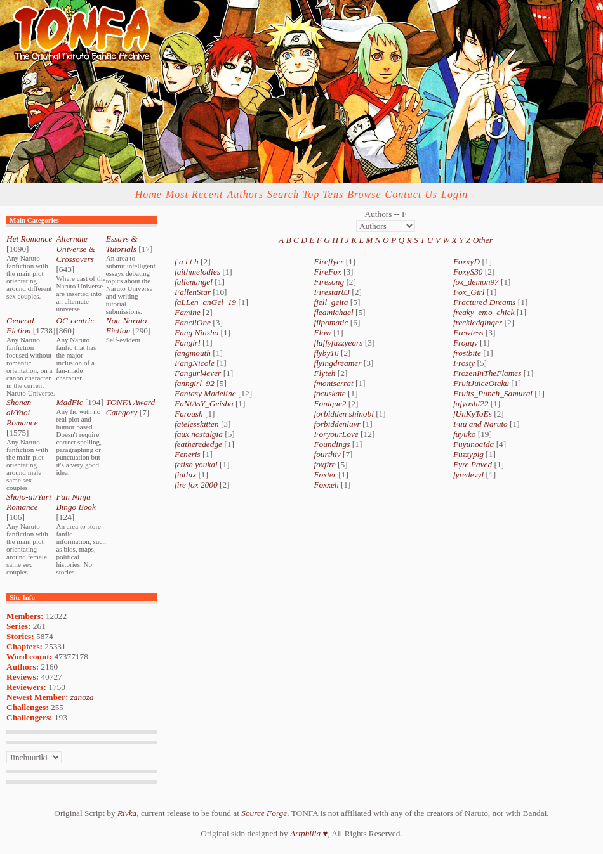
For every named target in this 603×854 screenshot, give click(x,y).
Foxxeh (326, 484)
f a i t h (187, 261)
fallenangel (194, 282)
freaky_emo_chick (483, 312)
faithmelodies (197, 271)
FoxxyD (466, 261)
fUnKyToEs (472, 413)
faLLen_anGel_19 (205, 302)
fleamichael (333, 312)
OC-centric (75, 320)
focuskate (329, 393)
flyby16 (326, 353)
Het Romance (29, 238)
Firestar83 (332, 292)
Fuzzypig (468, 454)
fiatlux (185, 474)
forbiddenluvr (337, 424)
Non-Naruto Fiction (126, 325)
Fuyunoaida (473, 444)
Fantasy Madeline (205, 393)
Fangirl (188, 342)
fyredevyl (468, 474)
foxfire (324, 464)
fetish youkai (196, 464)
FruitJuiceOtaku (481, 383)
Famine (188, 312)
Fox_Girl (469, 292)
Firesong (329, 282)
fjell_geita (331, 302)
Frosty (464, 363)
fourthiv (327, 454)
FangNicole (195, 363)
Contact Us (411, 194)
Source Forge (264, 813)
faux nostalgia (199, 434)
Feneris (188, 454)
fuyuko (464, 434)
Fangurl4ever (198, 373)
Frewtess (468, 332)
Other (483, 240)
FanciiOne (193, 322)
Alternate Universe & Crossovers (75, 249)
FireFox (327, 271)
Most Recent (194, 194)
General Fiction (20, 325)
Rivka (126, 813)
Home (148, 194)
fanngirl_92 (195, 383)
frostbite (467, 353)
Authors (245, 194)
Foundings (332, 444)
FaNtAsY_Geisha (204, 403)
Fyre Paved (472, 464)
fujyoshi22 (471, 403)
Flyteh (324, 373)
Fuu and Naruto (480, 424)
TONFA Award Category (130, 407)
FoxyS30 (468, 271)
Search (283, 194)
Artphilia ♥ (309, 833)
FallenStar (193, 292)
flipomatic (331, 322)
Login (454, 194)
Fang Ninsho (196, 332)
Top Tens (323, 194)
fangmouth (193, 353)
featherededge (198, 444)
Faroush (189, 413)
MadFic (69, 402)
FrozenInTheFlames (487, 373)
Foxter (325, 474)
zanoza (82, 697)
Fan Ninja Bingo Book (76, 502)
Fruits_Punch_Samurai (493, 393)
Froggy (465, 342)
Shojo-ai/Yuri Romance (28, 502)
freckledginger (477, 322)
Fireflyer (328, 261)
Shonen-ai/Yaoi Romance (22, 412)
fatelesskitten (197, 424)
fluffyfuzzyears (338, 342)
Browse (364, 194)
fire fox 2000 (196, 484)
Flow (322, 332)
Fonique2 (330, 403)
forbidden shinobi (343, 413)
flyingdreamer (337, 363)
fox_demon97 (476, 282)
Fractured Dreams (484, 302)
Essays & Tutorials (122, 244)
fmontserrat (333, 383)
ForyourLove (336, 434)
